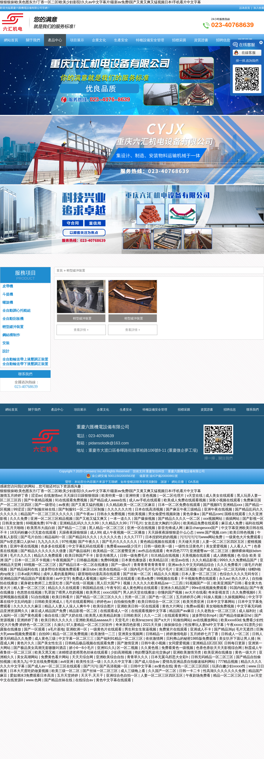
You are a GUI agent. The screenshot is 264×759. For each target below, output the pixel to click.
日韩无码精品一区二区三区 (212, 657)
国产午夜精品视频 (38, 500)
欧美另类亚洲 (194, 601)
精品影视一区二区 (83, 611)
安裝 (5, 343)
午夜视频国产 (64, 560)
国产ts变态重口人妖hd (18, 541)
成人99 (95, 532)
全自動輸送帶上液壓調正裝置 (25, 359)
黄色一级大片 (246, 652)
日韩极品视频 (88, 560)
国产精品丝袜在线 (58, 680)
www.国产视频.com (212, 532)
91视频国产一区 (198, 583)
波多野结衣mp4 (205, 615)
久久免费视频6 (244, 592)
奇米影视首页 (219, 592)
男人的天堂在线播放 (139, 592)
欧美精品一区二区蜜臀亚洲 (114, 551)
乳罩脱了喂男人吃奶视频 (64, 592)
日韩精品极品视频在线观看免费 (90, 643)
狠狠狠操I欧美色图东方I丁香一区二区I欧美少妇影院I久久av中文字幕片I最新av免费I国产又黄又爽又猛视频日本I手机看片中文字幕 (100, 2)
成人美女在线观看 (220, 495)
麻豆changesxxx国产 (202, 528)
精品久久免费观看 (48, 555)
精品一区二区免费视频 (71, 634)
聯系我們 (252, 409)
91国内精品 (239, 588)
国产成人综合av (147, 661)
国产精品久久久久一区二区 (179, 518)
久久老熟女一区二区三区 (217, 611)
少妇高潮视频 (122, 652)
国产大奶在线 (72, 615)
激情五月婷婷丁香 (14, 495)
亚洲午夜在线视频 (218, 509)
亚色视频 (149, 495)
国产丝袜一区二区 (137, 574)
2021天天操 (152, 625)
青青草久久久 (138, 657)
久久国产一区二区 (162, 671)
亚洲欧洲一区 (77, 629)
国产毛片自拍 (31, 537)
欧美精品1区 (159, 560)
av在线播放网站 (206, 620)
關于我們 (33, 40)
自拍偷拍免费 (125, 601)
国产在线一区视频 (80, 583)
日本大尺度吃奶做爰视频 (30, 671)
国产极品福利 (80, 551)
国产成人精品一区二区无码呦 (223, 569)
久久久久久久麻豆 (27, 606)
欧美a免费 (146, 578)
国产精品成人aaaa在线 (108, 500)
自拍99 (45, 634)
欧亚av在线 (180, 560)
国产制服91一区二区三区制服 (81, 509)
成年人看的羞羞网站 (59, 574)
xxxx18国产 (112, 592)
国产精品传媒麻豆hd (235, 615)
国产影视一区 (253, 518)
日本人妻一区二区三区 (200, 574)
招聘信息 (223, 40)
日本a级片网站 (29, 574)
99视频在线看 (167, 578)
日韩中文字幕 (141, 666)
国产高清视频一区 (113, 666)
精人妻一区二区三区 (29, 588)
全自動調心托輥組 (16, 310)
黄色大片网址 (173, 606)
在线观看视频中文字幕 (149, 611)
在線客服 (249, 52)
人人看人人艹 (241, 546)
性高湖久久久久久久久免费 (224, 671)
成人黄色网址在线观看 (141, 588)
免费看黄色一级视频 (177, 648)
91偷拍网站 (182, 620)
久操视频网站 (235, 597)
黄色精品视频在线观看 (158, 541)
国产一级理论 (46, 505)
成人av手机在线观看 (145, 500)
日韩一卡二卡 (190, 671)
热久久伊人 (240, 578)
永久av (224, 578)
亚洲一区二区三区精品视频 (51, 518)
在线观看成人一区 (114, 611)
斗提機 (7, 294)
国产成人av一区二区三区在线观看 (54, 666)
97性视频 (69, 541)
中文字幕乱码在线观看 (86, 546)
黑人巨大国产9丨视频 (114, 583)
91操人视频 (213, 597)
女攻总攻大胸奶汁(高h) (162, 523)
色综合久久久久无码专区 (239, 574)
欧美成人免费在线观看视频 (185, 500)
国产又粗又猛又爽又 (91, 518)
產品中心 (55, 40)
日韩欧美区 (132, 615)
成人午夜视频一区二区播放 (124, 532)
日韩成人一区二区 (235, 634)
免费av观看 (195, 606)
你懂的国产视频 (170, 592)
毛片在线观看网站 (80, 601)
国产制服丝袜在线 (41, 509)
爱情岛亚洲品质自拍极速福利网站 (189, 661)
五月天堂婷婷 (68, 675)
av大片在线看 (195, 592)
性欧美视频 (137, 514)
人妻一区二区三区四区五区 (223, 541)
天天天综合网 (83, 657)
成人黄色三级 (46, 638)
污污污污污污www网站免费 (202, 537)
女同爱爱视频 (180, 643)
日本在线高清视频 (149, 509)
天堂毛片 (122, 620)
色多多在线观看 (53, 546)
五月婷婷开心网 (189, 597)
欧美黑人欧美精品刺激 (103, 615)
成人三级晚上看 (133, 671)
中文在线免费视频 (44, 661)
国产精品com (212, 514)
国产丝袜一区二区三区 (100, 671)
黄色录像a (191, 514)
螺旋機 (7, 302)
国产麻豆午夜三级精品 (184, 509)
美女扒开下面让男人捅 (237, 638)
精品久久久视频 (167, 574)
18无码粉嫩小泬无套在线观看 (33, 532)
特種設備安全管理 (150, 40)
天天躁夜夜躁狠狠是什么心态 (171, 532)
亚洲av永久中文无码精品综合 (191, 565)
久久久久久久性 (120, 509)
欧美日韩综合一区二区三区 (159, 601)
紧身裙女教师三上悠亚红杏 (42, 583)
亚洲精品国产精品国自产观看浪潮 (27, 578)
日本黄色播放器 (134, 560)
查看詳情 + (81, 329)
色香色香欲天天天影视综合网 (219, 648)
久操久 (59, 625)
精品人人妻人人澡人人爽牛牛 (67, 606)
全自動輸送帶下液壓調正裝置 (25, 364)
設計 (5, 351)
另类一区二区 (136, 597)
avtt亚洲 (67, 661)
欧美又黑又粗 (46, 652)
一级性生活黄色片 (189, 546)
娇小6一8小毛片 (82, 648)
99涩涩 (19, 509)
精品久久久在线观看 (64, 588)
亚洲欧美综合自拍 (110, 657)
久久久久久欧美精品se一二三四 (158, 583)
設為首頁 (244, 7)
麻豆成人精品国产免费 (49, 611)
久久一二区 (153, 615)
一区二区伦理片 (172, 495)
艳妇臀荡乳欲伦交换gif (153, 652)
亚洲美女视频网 (131, 634)
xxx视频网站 (213, 518)
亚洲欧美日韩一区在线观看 (138, 606)
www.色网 (34, 680)
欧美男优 (93, 592)
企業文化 (99, 40)
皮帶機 (7, 286)
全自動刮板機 (13, 319)
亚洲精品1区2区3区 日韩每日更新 (219, 643)
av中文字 (63, 578)
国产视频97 (212, 505)
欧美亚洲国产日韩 (227, 583)
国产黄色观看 (31, 615)
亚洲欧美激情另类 (187, 652)
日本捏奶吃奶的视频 (161, 537)
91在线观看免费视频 (71, 500)
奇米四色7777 (177, 551)
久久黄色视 (150, 648)
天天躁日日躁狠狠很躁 (81, 495)
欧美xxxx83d (231, 620)
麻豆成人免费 (232, 523)
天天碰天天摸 (189, 541)
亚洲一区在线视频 (141, 528)
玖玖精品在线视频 (165, 555)
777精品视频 (228, 661)
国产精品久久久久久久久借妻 (43, 551)
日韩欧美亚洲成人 (49, 601)
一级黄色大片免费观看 (244, 537)
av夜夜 (64, 505)
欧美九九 (20, 661)
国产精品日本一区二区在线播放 (84, 565)
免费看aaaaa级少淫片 (124, 546)
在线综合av (84, 680)
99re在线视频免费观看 (210, 588)
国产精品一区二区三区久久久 (99, 597)
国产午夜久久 (89, 541)
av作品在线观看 (151, 551)
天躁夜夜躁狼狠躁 (73, 532)
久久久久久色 (111, 537)
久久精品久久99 (115, 523)
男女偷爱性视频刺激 (164, 514)
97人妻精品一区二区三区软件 (90, 625)
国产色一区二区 (161, 597)
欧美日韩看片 (63, 597)
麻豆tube (89, 569)
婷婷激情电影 (177, 634)
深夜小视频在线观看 (225, 500)
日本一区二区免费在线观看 (179, 505)
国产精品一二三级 (72, 528)
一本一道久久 (121, 518)
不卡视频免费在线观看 (199, 578)
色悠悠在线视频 (29, 592)
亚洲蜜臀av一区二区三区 (209, 551)
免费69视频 (110, 560)
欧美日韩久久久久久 (57, 620)
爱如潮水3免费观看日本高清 (32, 675)
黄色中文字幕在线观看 (114, 680)
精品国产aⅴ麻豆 (182, 611)
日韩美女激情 (13, 523)
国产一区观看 (35, 629)
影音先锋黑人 (107, 555)
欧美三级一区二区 (66, 671)
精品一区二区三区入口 (231, 675)
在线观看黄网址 (177, 615)
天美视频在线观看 (196, 555)
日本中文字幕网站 (221, 601)
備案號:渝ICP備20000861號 (158, 476)
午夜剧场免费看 (198, 675)
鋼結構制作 (11, 335)
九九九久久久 (49, 541)
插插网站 (233, 518)
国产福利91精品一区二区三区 (120, 638)
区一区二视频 (128, 648)
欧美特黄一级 (112, 495)
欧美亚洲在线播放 (218, 652)
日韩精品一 (155, 634)
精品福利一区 (55, 537)
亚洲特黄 (132, 495)
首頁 (60, 270)
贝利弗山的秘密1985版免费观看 (191, 638)
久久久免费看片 (229, 565)
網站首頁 (11, 40)
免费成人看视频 (84, 578)
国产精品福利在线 (24, 569)
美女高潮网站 (28, 657)
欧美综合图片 (104, 606)
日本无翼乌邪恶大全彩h (170, 657)
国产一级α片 (121, 565)
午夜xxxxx (234, 625)
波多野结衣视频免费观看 (61, 569)
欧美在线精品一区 (113, 569)
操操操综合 (173, 625)
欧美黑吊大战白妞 (41, 528)
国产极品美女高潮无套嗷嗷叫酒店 (40, 648)
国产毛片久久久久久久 (120, 541)
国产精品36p (224, 629)
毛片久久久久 (21, 555)
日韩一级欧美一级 (158, 546)
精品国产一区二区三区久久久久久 (47, 514)
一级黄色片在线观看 (106, 629)
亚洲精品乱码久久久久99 (80, 523)
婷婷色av (104, 601)
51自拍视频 (40, 597)
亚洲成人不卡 (201, 629)
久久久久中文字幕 (118, 661)
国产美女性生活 (50, 643)
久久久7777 (133, 537)
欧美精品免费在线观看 (201, 523)
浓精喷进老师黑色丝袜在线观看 (84, 652)
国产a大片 (162, 620)
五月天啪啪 (15, 528)
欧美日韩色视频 (242, 532)
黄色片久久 (26, 643)
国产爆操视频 (145, 518)
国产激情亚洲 (128, 643)
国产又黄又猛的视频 (87, 505)
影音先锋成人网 (170, 528)
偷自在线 (51, 615)
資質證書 (201, 40)
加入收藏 (258, 7)
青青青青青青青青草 (150, 565)
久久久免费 (19, 518)
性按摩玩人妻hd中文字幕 (205, 625)
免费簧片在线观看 (173, 629)
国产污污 (90, 666)
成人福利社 (248, 611)
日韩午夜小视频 (154, 643)
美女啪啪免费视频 (220, 606)
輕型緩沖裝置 (76, 270)
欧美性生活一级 (89, 661)
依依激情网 (155, 638)
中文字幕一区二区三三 (77, 638)
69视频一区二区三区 (40, 565)
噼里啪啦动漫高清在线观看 (99, 574)
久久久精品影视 (205, 560)
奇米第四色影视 (128, 625)
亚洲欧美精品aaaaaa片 (94, 620)
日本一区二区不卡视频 (33, 560)
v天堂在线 (195, 495)
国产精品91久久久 (83, 537)
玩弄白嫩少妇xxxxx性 (229, 666)
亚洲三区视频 (187, 569)
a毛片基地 (56, 629)
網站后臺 (178, 482)
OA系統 (193, 482)
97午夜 (52, 523)
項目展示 (77, 40)
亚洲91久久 (106, 648)
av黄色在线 (163, 666)
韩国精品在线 (93, 588)
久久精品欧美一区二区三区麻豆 (131, 505)
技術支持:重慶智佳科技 (149, 471)
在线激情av (53, 495)
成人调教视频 (224, 555)
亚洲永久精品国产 (175, 588)
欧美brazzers (142, 620)
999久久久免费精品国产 (239, 560)
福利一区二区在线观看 (117, 578)
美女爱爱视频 (217, 546)
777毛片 (136, 523)
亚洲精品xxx (233, 505)
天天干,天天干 (92, 675)
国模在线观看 (235, 514)
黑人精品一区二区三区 (107, 528)
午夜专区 (113, 588)
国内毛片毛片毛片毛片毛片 (151, 569)
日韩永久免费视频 (111, 514)
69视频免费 (35, 523)
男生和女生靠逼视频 (141, 629)
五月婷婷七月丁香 (204, 634)
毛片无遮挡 (245, 629)
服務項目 (25, 275)
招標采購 (179, 40)
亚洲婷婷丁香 (28, 620)
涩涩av (36, 495)
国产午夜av (85, 514)
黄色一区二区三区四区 (192, 666)
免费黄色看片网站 (55, 657)
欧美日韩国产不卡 (79, 555)
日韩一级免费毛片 (134, 555)
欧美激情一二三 (103, 634)
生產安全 (121, 40)
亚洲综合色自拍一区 (122, 675)
